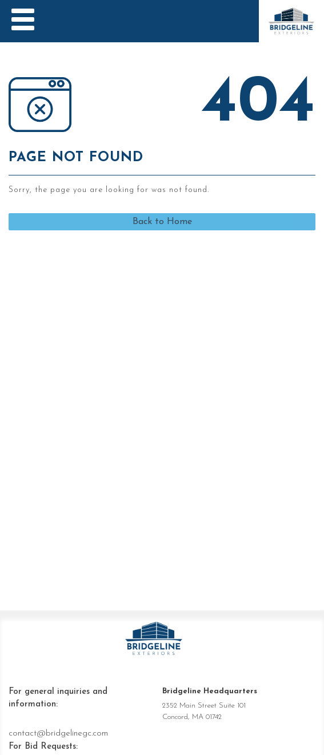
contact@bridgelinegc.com (58, 733)
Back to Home (162, 221)
